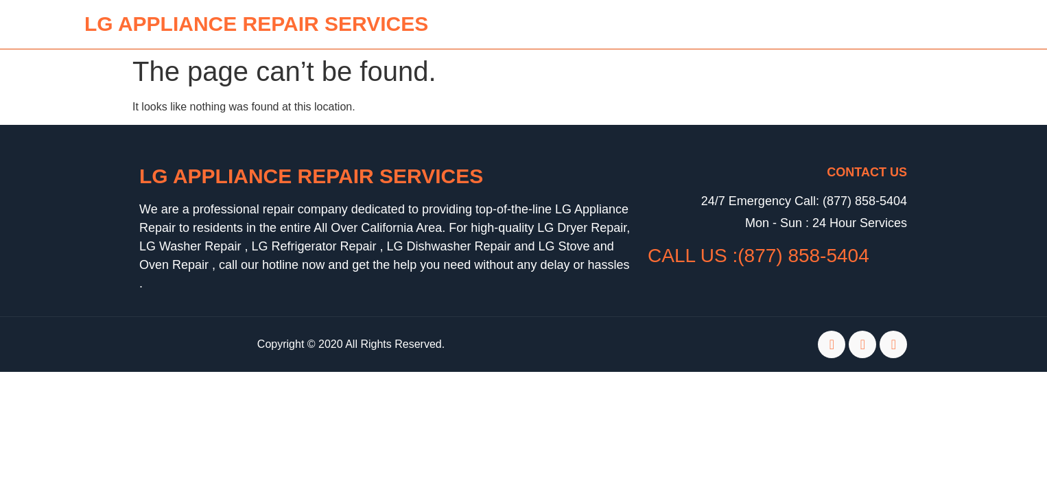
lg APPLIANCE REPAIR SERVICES (256, 23)
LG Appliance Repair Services (311, 176)
